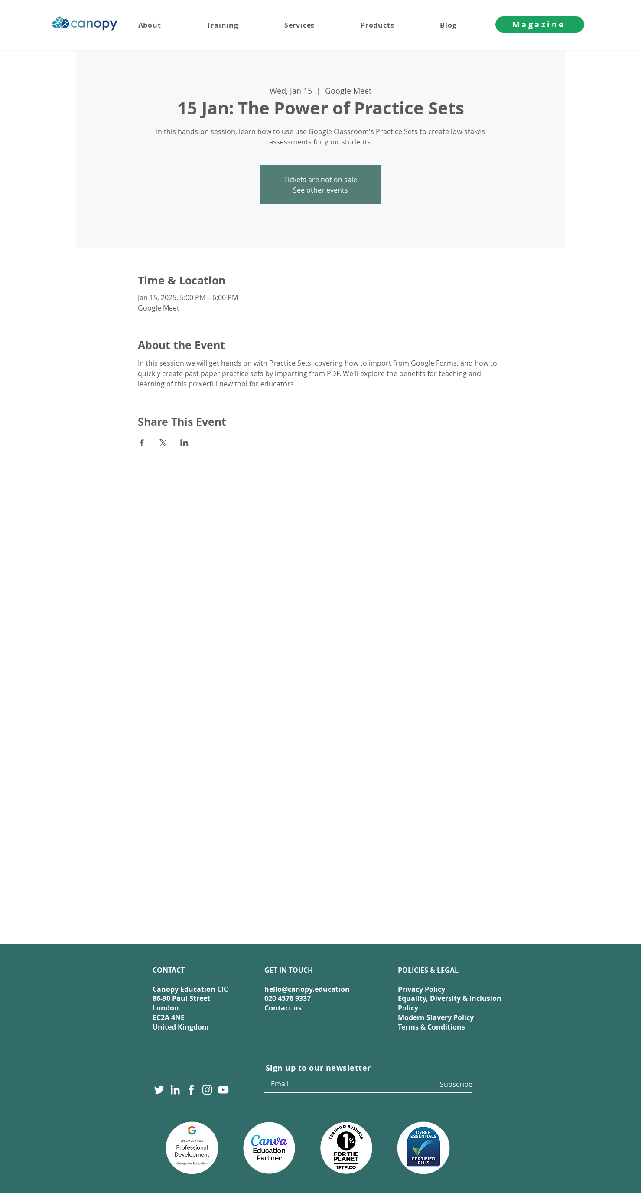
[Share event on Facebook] (142, 442)
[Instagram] (207, 1089)
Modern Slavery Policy (436, 1017)
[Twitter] (159, 1089)
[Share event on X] (163, 442)
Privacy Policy (421, 989)
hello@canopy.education (307, 989)
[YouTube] (223, 1089)
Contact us (283, 1008)
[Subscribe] (454, 1084)
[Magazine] (540, 24)
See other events (320, 190)
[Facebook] (191, 1089)
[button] (316, 25)
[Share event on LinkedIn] (184, 442)
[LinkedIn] (175, 1089)
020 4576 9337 (287, 998)
